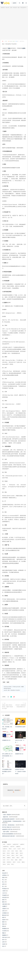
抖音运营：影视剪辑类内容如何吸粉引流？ (21, 705)
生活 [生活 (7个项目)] (4, 859)
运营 (11, 7)
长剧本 (4, 944)
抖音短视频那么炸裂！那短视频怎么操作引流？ (7, 771)
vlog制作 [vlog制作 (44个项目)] (9, 844)
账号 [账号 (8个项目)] (8, 864)
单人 (3, 879)
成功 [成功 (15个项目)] (21, 853)
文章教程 (4, 913)
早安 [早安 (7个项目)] (17, 855)
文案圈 (4, 906)
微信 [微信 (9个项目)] (4, 853)
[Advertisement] (14, 23)
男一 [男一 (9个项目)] (8, 859)
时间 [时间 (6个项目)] (21, 855)
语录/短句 (4, 937)
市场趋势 (4, 895)
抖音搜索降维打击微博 (20, 726)
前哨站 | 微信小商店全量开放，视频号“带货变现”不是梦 (7, 706)
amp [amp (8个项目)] (4, 844)
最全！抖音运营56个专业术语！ (14, 690)
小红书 (4, 893)
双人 (3, 882)
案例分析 (4, 915)
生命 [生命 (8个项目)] (22, 857)
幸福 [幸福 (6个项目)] (21, 850)
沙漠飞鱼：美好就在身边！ (8, 825)
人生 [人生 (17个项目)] (14, 848)
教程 (3, 902)
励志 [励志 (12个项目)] (4, 850)
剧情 (3, 877)
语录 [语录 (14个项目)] (4, 864)
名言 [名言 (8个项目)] (12, 850)
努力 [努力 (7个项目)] (23, 848)
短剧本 (4, 919)
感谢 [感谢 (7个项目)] (17, 853)
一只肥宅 (4, 41)
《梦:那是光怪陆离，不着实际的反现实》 (12, 821)
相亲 (3, 917)
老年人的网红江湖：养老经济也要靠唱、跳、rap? (7, 756)
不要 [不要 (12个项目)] (10, 848)
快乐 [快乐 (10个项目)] (8, 853)
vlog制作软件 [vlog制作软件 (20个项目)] (15, 844)
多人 (3, 886)
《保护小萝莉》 (6, 831)
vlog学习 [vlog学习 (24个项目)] (12, 846)
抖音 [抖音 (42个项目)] (8, 855)
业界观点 (4, 875)
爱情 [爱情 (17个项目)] (18, 857)
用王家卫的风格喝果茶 (7, 833)
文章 (14, 41)
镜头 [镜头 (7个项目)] (12, 864)
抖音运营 (15, 7)
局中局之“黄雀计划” (7, 827)
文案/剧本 (4, 904)
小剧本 (4, 890)
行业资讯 (4, 930)
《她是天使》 (5, 816)
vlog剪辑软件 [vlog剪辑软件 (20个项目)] (5, 846)
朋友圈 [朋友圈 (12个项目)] (8, 857)
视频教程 (4, 935)
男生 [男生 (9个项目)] (12, 859)
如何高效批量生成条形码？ (8, 819)
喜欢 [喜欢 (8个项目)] (16, 850)
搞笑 (3, 899)
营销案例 (4, 928)
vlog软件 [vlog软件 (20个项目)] (5, 848)
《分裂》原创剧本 (6, 814)
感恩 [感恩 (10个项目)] (12, 853)
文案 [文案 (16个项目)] (12, 855)
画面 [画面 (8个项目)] (16, 859)
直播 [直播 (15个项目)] (20, 859)
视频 (3, 933)
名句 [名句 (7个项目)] (8, 850)
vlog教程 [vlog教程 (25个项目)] (18, 846)
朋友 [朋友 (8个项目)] (4, 857)
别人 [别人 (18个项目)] (19, 848)
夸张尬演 (4, 888)
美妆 (3, 924)
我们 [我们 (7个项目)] (4, 855)
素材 (3, 921)
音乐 (3, 946)
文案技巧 (4, 908)
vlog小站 (7, 7)
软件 (3, 939)
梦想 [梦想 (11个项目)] (13, 857)
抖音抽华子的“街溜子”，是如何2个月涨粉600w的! (20, 771)
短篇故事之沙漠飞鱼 (7, 829)
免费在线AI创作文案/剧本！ (9, 836)
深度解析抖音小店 (6, 740)
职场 (3, 926)
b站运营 (4, 873)
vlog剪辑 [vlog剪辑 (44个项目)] (22, 844)
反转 (3, 884)
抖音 (9, 48)
